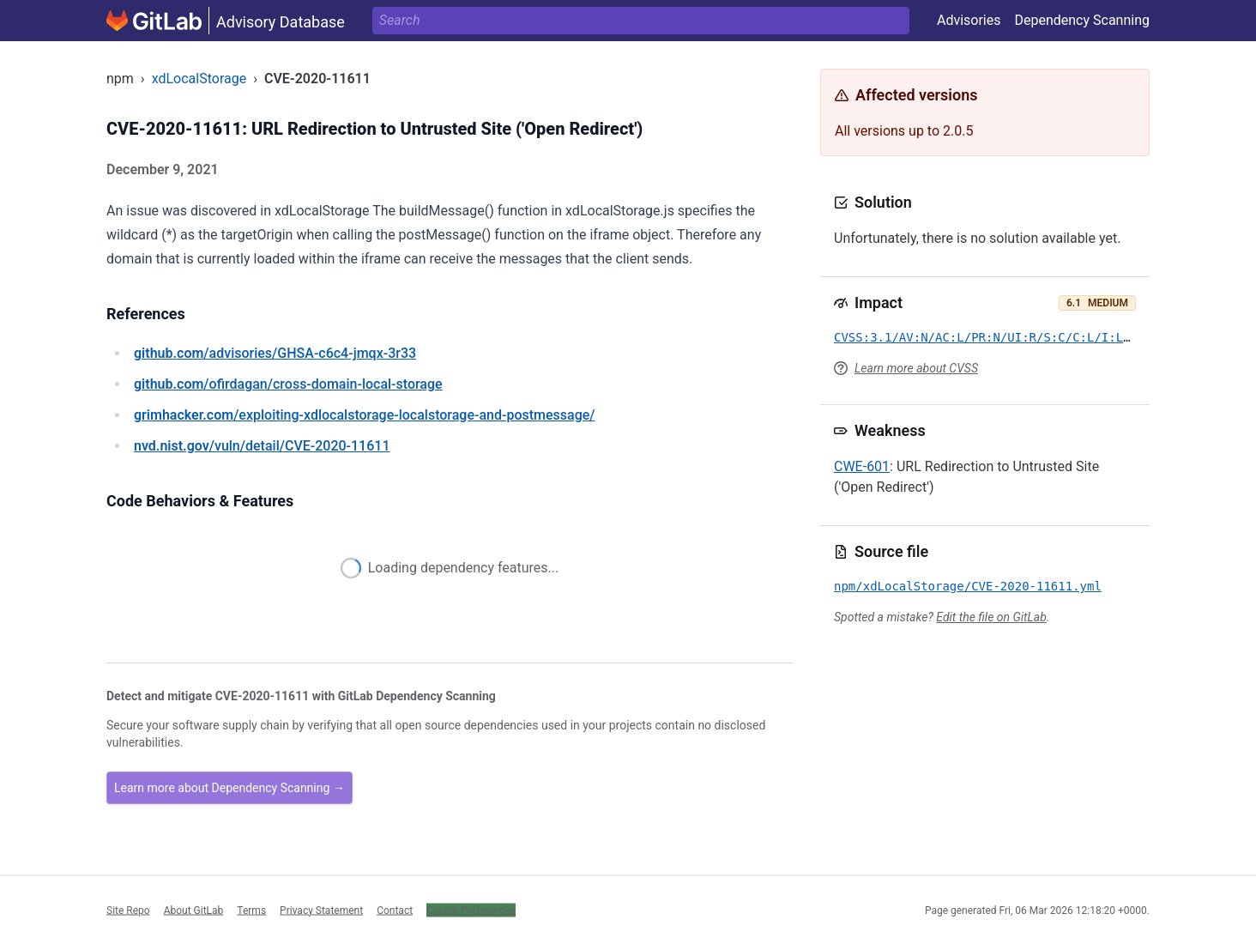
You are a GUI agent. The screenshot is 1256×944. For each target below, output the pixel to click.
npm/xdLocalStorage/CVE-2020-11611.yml (968, 586)
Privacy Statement (321, 910)
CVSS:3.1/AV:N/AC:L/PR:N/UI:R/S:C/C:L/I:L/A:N (993, 337)
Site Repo (128, 910)
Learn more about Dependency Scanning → (229, 788)
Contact (395, 910)
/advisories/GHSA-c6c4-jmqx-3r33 (275, 353)
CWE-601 (862, 466)
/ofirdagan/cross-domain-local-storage (288, 384)
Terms (251, 910)
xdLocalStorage (199, 78)
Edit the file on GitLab (991, 617)
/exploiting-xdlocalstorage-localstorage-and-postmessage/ (364, 415)
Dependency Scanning (1082, 20)
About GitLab (194, 910)
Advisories (969, 20)
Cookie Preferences (471, 910)
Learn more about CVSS (916, 368)
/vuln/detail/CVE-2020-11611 (261, 446)
